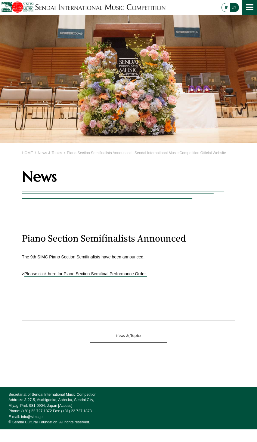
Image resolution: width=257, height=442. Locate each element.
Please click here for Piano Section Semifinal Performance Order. (85, 273)
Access (65, 406)
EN (234, 7)
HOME (27, 153)
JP (226, 7)
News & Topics (50, 153)
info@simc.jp (31, 417)
